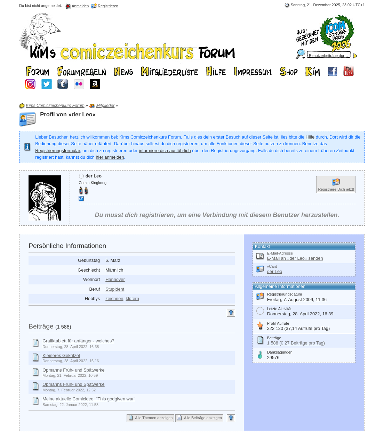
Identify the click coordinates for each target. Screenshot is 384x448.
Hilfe (310, 137)
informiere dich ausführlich (165, 150)
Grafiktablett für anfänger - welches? (78, 340)
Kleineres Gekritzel (61, 355)
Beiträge (41, 326)
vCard (272, 266)
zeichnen (114, 298)
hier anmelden (110, 157)
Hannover (115, 279)
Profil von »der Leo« (68, 114)
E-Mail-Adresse (280, 253)
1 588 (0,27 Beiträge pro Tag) (296, 343)
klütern (132, 298)
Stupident (114, 289)
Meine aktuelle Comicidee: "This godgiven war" (88, 398)
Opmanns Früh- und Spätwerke (73, 370)
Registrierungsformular (57, 150)
